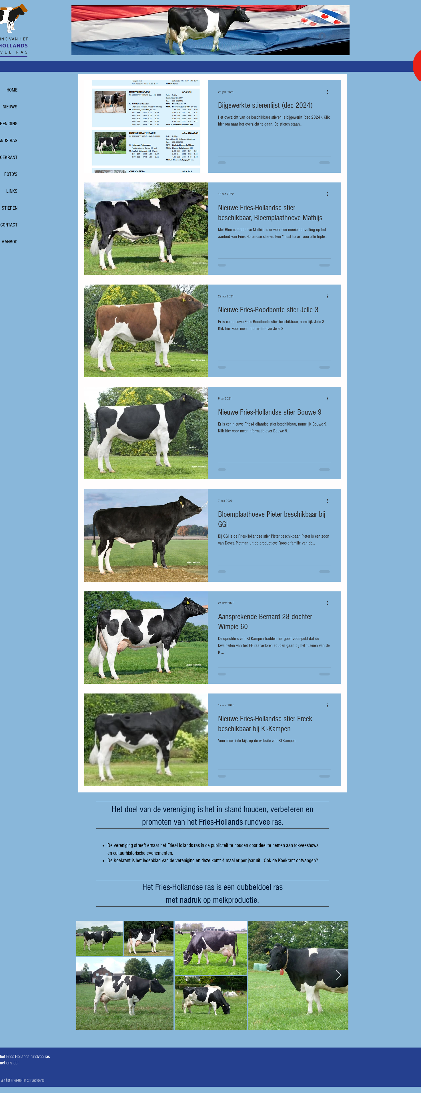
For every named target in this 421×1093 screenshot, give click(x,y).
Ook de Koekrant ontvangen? (291, 861)
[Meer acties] (329, 91)
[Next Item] (338, 975)
